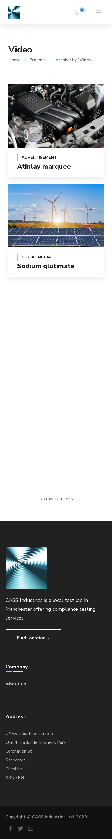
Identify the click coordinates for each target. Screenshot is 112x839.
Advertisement (39, 157)
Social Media (36, 257)
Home (14, 60)
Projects (37, 60)
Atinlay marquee (44, 166)
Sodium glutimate (45, 266)
